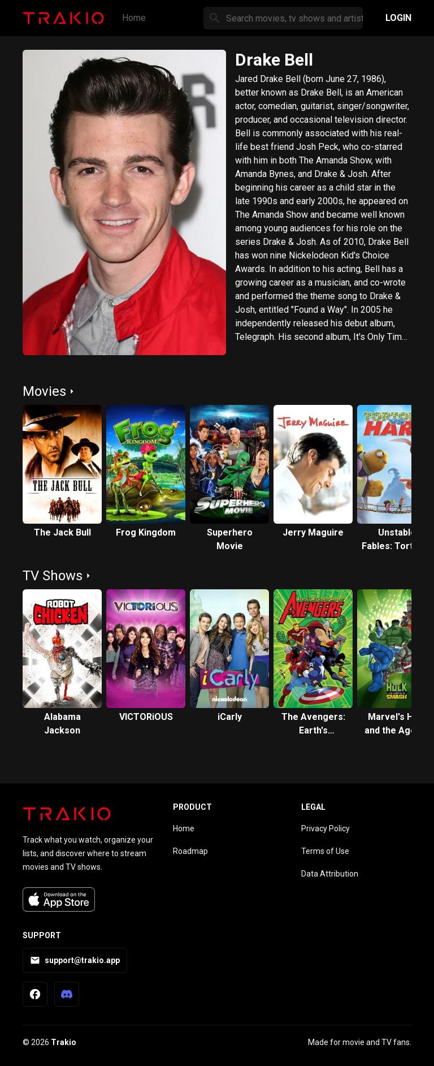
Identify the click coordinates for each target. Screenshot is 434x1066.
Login (398, 17)
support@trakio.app (75, 960)
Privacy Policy (325, 828)
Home (134, 17)
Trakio (63, 1042)
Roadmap (190, 851)
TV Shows (53, 576)
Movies (44, 391)
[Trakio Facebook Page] (35, 994)
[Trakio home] (67, 813)
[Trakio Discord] (66, 994)
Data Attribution (329, 873)
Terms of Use (325, 851)
